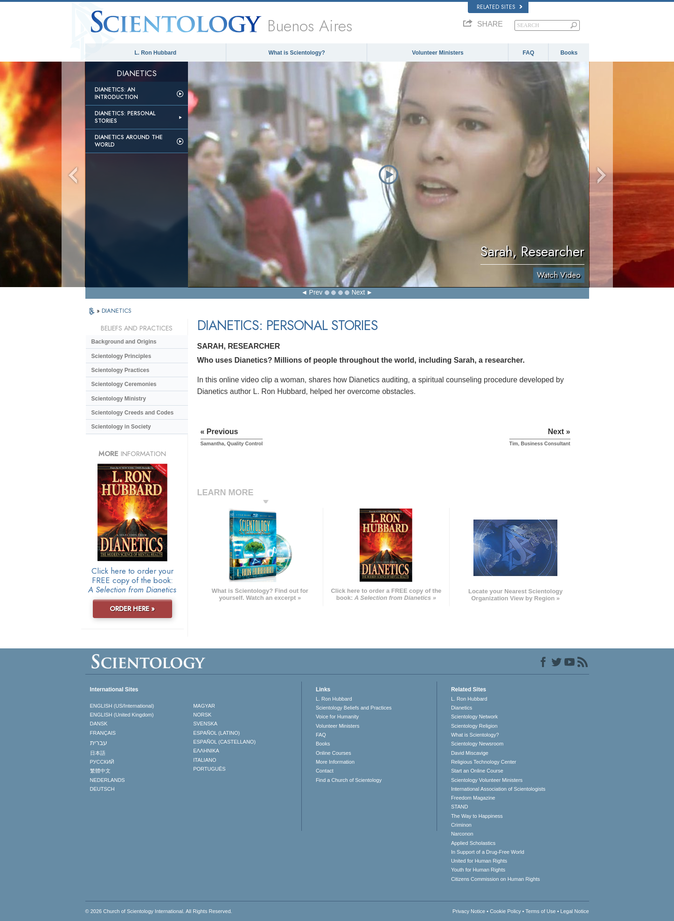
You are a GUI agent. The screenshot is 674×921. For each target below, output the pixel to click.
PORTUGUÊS (209, 769)
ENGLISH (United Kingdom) (122, 714)
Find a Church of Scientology (349, 780)
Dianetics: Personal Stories (125, 117)
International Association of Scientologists (498, 789)
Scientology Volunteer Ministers (486, 780)
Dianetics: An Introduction (116, 93)
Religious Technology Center (483, 762)
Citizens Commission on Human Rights (495, 879)
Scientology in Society (121, 426)
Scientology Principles (121, 356)
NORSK (202, 714)
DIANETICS (117, 310)
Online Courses (333, 753)
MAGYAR (204, 706)
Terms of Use (541, 911)
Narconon (462, 834)
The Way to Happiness (477, 816)
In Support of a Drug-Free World (487, 852)
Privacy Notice (468, 911)
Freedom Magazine (473, 798)
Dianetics (461, 707)
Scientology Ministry (118, 398)
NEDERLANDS (107, 780)
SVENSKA (205, 723)
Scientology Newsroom (477, 743)
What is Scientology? (296, 52)
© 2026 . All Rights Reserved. (158, 911)
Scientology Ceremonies (124, 384)
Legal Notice (574, 911)
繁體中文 (100, 770)
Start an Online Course (477, 770)
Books (568, 52)
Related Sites (499, 7)
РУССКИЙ (102, 762)
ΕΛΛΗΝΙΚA (206, 750)
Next (358, 292)
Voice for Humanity (337, 716)
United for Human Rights (479, 861)
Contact (325, 770)
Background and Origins (124, 341)
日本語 (97, 753)
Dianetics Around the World (129, 141)
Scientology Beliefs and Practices (354, 707)
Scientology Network (474, 716)
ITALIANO (204, 760)
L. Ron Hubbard (155, 52)
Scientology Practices (120, 370)
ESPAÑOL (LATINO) (216, 733)
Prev (316, 292)
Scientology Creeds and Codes (132, 412)
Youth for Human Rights (478, 869)
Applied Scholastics (473, 843)
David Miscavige (469, 753)
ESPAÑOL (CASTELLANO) (224, 742)
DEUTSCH (102, 789)
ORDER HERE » (132, 608)
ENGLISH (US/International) (122, 706)
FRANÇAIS (103, 733)
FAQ (529, 52)
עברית (98, 742)
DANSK (99, 723)
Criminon (461, 825)
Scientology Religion (474, 726)
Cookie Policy (505, 911)
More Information (335, 762)
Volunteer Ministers (437, 52)
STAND (459, 806)
